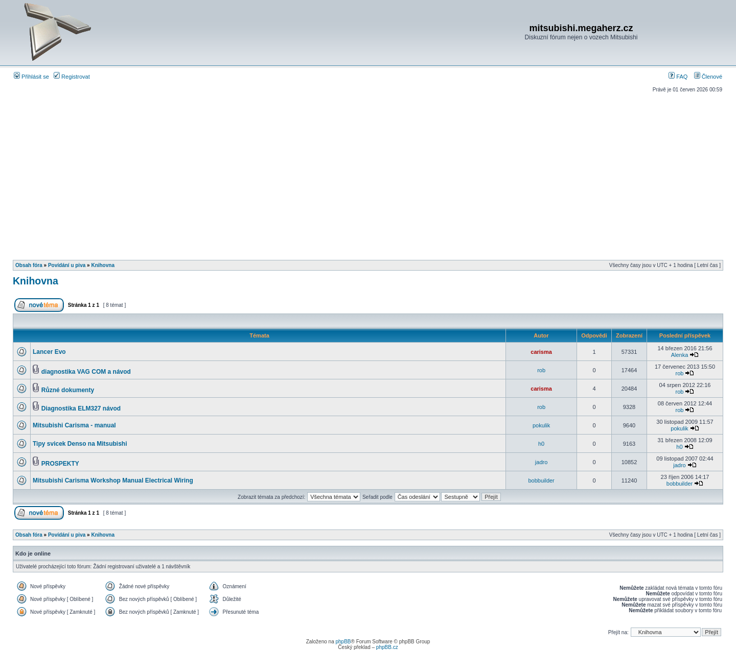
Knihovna (102, 265)
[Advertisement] (368, 172)
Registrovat (72, 77)
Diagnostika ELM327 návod (81, 408)
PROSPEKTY (60, 463)
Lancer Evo (49, 351)
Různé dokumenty (67, 390)
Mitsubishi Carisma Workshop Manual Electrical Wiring (113, 480)
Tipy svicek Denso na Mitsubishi (80, 443)
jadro (541, 462)
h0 (541, 444)
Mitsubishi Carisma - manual (74, 425)
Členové (708, 77)
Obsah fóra (28, 265)
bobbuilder (541, 480)
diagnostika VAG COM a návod (86, 371)
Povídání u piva (66, 265)
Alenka (679, 355)
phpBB (343, 641)
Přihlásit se (31, 77)
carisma (541, 352)
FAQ (678, 77)
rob (541, 370)
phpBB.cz (387, 647)
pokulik (541, 425)
